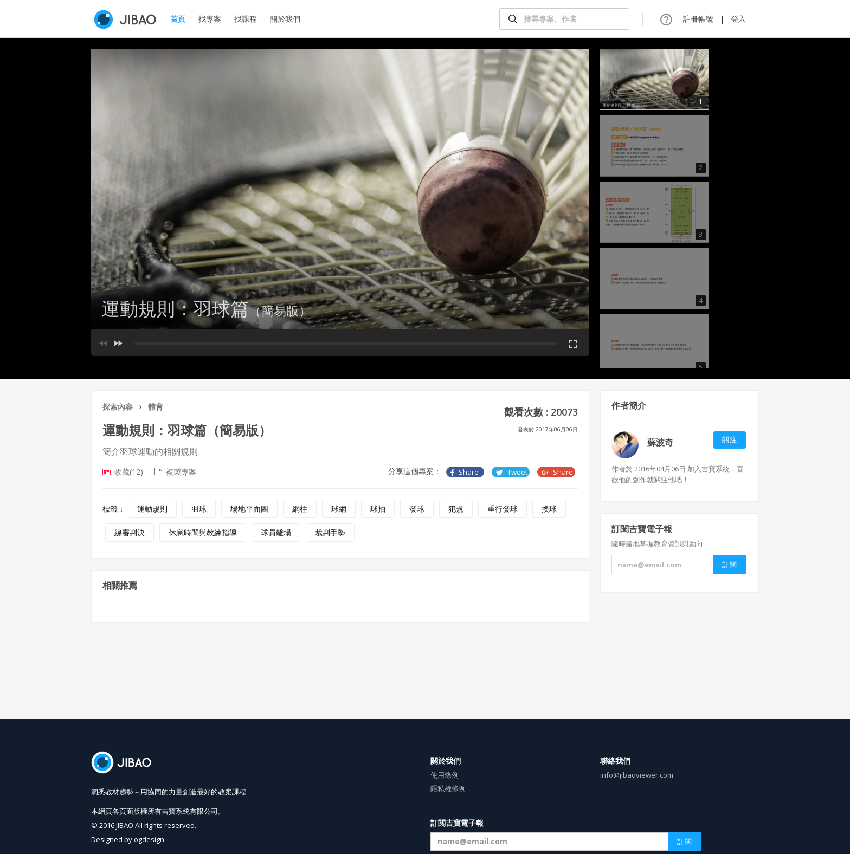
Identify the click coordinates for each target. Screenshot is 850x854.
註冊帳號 (698, 19)
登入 (738, 19)
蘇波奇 (660, 442)
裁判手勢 (330, 532)
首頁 (177, 19)
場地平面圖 (249, 508)
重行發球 (502, 508)
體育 (155, 407)
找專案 (209, 19)
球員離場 (276, 532)
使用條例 (444, 775)
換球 (549, 508)
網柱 (299, 508)
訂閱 (684, 841)
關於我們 (285, 19)
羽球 (199, 508)
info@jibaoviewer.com (636, 775)
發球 (416, 508)
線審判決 (129, 532)
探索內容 (117, 407)
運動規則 (152, 508)
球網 (338, 508)
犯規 (455, 508)
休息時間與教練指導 (203, 532)
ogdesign (149, 839)
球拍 (377, 508)
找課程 (245, 19)
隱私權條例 (448, 788)
